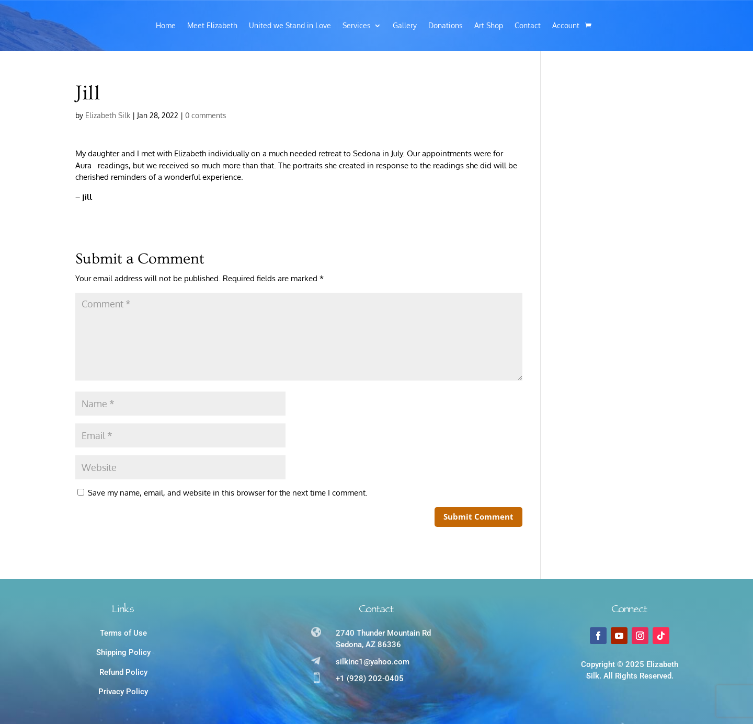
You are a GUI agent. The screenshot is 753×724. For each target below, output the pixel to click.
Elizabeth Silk (107, 115)
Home (166, 26)
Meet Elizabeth (212, 26)
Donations (445, 26)
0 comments (205, 115)
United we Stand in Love (290, 26)
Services (357, 26)
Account (565, 26)
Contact (528, 26)
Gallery (405, 26)
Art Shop (488, 26)
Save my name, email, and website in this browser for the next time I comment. (228, 493)
